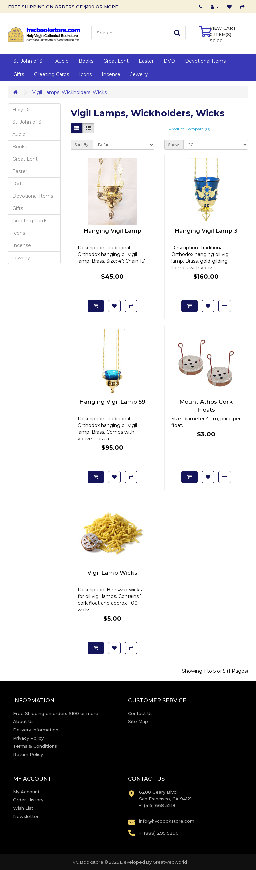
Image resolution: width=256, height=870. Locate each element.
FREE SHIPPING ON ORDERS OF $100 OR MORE (63, 6)
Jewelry (139, 74)
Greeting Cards (51, 74)
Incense (111, 74)
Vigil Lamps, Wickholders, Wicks (69, 92)
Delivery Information (35, 729)
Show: (174, 144)
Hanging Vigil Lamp (112, 230)
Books (86, 61)
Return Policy (28, 754)
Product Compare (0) (189, 128)
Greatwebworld (170, 862)
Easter (146, 61)
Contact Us (140, 713)
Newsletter (26, 816)
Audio (62, 61)
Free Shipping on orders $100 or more (55, 713)
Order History (28, 799)
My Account (26, 791)
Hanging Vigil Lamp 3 (206, 230)
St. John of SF (29, 61)
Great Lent (116, 61)
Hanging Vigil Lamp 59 (112, 401)
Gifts (18, 74)
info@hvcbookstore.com (166, 821)
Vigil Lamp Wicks (112, 572)
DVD (169, 61)
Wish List (23, 808)
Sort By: (82, 144)
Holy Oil (21, 110)
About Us (23, 721)
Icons (85, 74)
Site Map (138, 721)
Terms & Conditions (35, 746)
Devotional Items (205, 61)
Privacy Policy (28, 738)
